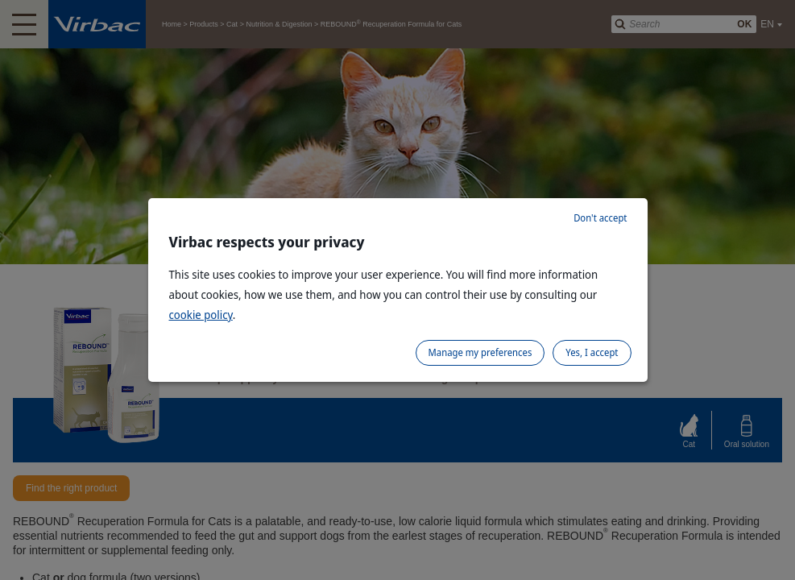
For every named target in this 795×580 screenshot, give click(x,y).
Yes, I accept (591, 352)
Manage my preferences (480, 352)
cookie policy (201, 314)
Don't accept (600, 218)
